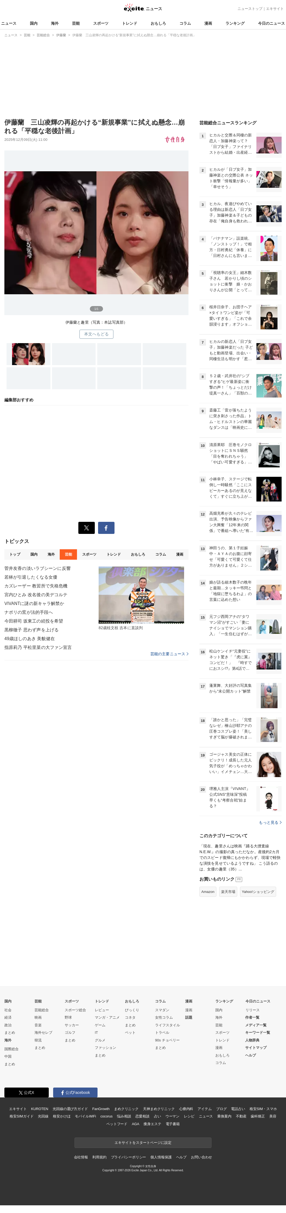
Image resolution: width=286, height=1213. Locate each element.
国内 (34, 23)
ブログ (221, 1109)
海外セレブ (43, 1032)
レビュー (102, 1010)
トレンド (129, 23)
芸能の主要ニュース (169, 654)
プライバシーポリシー (128, 1157)
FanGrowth (101, 1109)
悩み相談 (124, 1116)
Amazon (207, 892)
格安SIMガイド (21, 1116)
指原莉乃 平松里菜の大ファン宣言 (38, 647)
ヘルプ (250, 1055)
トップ (14, 554)
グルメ (100, 1040)
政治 (8, 1025)
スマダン (162, 1010)
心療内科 (186, 1109)
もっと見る (270, 822)
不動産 (241, 1116)
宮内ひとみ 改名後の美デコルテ (35, 594)
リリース (252, 1010)
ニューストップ (250, 9)
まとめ (9, 1032)
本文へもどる (96, 334)
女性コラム (164, 1017)
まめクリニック (126, 1109)
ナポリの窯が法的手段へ (28, 612)
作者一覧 (252, 1017)
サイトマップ (256, 1048)
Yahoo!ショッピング (258, 892)
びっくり (132, 1010)
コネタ (130, 1017)
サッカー (72, 1025)
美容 (272, 1116)
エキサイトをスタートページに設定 (143, 1143)
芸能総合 (42, 1010)
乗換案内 (224, 1116)
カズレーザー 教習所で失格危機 (35, 586)
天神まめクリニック (159, 1109)
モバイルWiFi (85, 1116)
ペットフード (116, 1124)
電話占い (238, 1109)
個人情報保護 (160, 1157)
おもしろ (158, 23)
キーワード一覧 (257, 1032)
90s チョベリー (167, 1040)
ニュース (8, 23)
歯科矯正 (258, 1116)
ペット (130, 1032)
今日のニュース (271, 23)
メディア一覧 (256, 1025)
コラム (185, 23)
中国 (8, 1056)
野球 (68, 1017)
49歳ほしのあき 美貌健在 (29, 638)
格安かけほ (61, 1116)
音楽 (38, 1025)
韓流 (38, 1040)
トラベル (162, 1032)
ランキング (235, 23)
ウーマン (172, 1116)
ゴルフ (70, 1032)
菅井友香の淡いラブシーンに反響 (37, 568)
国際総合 (11, 1049)
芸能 (76, 23)
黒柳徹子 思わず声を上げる (31, 629)
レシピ (189, 1116)
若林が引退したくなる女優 (30, 577)
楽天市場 (228, 892)
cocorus (106, 1116)
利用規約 (99, 1157)
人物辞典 (252, 1040)
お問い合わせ (201, 1157)
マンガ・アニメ (107, 1017)
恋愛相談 (142, 1116)
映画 (38, 1017)
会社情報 (81, 1157)
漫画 (208, 23)
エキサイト (275, 9)
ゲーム (100, 1025)
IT (96, 1032)
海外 (55, 23)
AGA (135, 1124)
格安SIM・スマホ (263, 1109)
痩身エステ (152, 1124)
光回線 (43, 1116)
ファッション (105, 1048)
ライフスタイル (167, 1025)
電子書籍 (173, 1124)
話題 (188, 1017)
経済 (8, 1017)
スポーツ (100, 23)
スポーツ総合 (75, 1010)
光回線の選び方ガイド (70, 1109)
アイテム (204, 1109)
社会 (8, 1010)
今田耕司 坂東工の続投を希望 (33, 621)
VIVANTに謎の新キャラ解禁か (34, 603)
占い (157, 1116)
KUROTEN (39, 1109)
